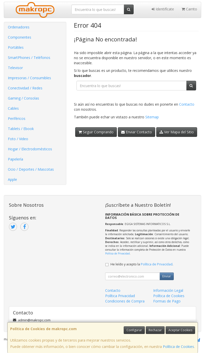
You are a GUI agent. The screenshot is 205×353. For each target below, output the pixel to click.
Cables (13, 108)
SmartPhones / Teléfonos (29, 57)
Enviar (166, 276)
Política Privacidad (120, 295)
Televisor (15, 67)
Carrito (189, 9)
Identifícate (163, 9)
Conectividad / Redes (25, 88)
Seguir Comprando (96, 132)
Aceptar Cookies (180, 330)
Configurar (134, 330)
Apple (12, 179)
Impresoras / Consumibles (29, 77)
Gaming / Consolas (23, 98)
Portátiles (16, 47)
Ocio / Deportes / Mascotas (31, 169)
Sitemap (152, 117)
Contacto (186, 104)
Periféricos (16, 118)
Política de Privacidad (117, 253)
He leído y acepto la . (142, 264)
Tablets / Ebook (21, 128)
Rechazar (155, 330)
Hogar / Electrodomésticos (30, 149)
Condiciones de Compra (125, 301)
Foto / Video (18, 138)
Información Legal (168, 290)
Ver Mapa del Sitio (177, 132)
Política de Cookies (178, 346)
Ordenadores (18, 27)
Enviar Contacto (136, 132)
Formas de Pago (167, 301)
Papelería (15, 159)
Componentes (19, 37)
